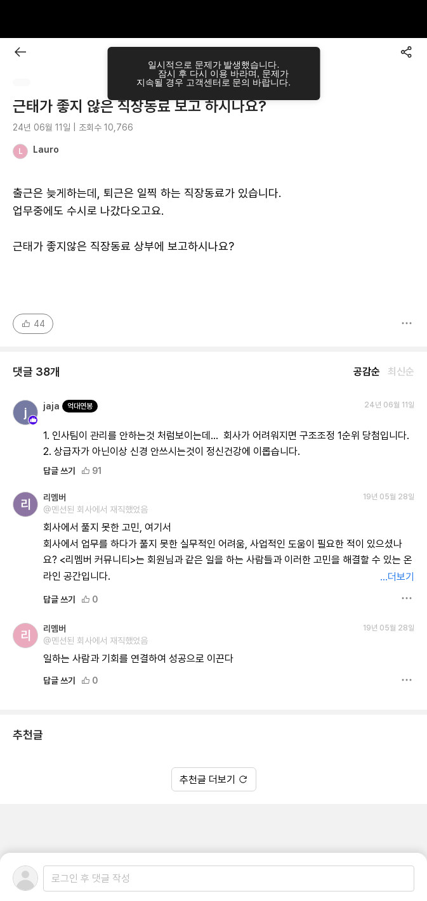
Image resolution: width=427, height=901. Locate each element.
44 (33, 324)
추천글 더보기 (214, 780)
